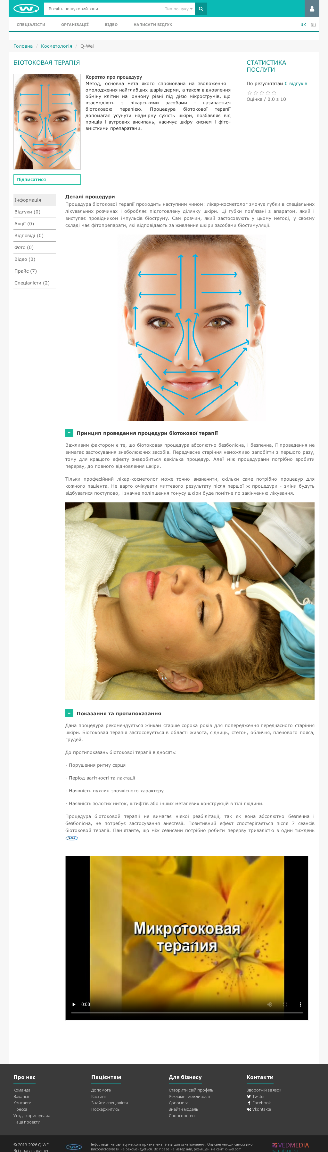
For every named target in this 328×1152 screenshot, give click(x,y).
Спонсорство (182, 1115)
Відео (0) (25, 259)
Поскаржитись (105, 1109)
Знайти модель (183, 1109)
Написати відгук (153, 24)
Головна (23, 46)
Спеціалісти (31, 24)
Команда (21, 1090)
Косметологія (56, 46)
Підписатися (31, 179)
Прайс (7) (25, 271)
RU (313, 24)
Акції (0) (24, 223)
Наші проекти (26, 1122)
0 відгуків (296, 83)
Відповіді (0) (29, 235)
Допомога (101, 1090)
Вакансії (21, 1096)
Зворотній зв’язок (264, 1090)
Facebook (259, 1103)
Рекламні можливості (189, 1096)
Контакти (22, 1103)
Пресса (20, 1109)
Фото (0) (24, 247)
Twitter (256, 1096)
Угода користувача (31, 1115)
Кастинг (98, 1096)
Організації (75, 24)
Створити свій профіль (191, 1090)
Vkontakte (259, 1109)
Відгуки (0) (27, 211)
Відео (111, 24)
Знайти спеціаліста (109, 1103)
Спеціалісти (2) (32, 282)
